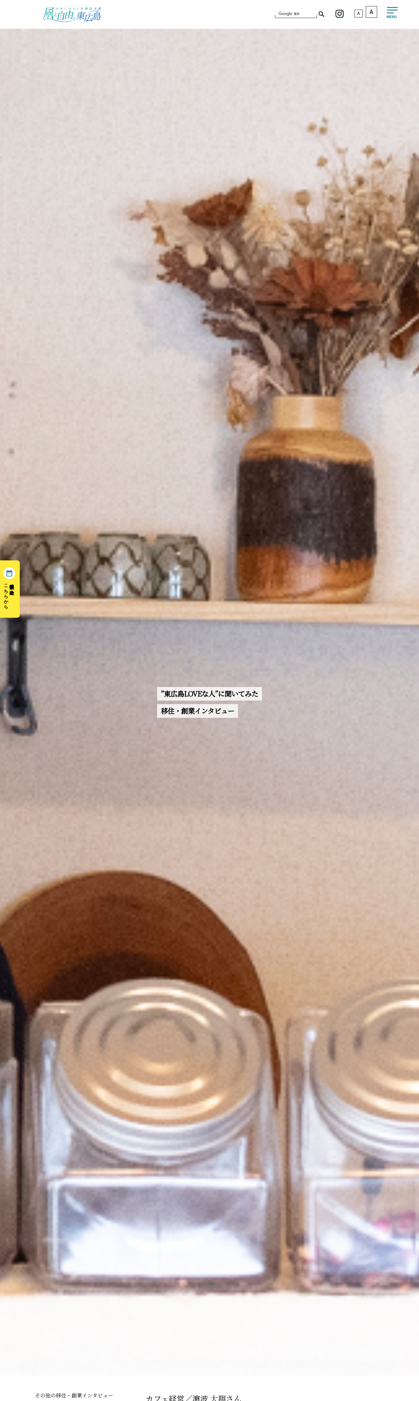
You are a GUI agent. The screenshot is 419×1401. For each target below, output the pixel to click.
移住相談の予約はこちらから (9, 594)
